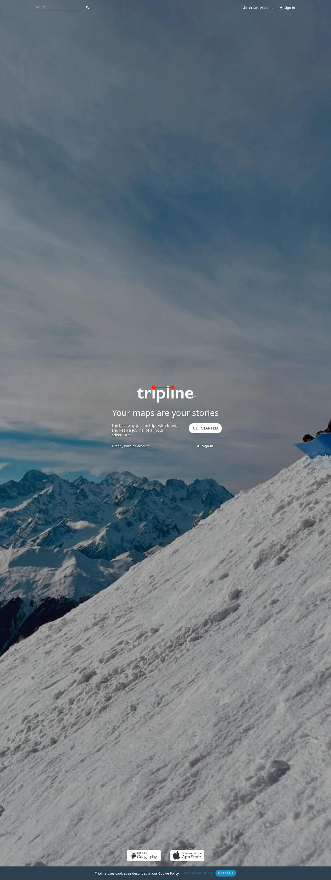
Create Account (258, 7)
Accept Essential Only (198, 873)
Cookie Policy (168, 873)
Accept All (226, 873)
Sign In (287, 7)
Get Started (205, 428)
